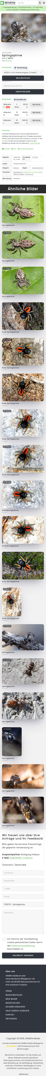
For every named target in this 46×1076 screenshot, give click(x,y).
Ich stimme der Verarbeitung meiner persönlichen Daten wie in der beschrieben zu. (24, 944)
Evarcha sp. (29, 174)
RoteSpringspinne (10, 510)
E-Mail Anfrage (34, 143)
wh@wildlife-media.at (21, 857)
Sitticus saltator (18, 174)
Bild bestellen (23, 78)
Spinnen (16, 168)
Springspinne (12, 55)
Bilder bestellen (14, 995)
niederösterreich (37, 168)
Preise (9, 991)
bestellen (36, 104)
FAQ (13, 149)
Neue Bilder (11, 999)
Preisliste (5, 141)
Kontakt (6, 149)
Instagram (11, 1018)
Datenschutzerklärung (23, 945)
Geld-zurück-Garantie (17, 1010)
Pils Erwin (8, 61)
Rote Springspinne (10, 332)
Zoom (40, 16)
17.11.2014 (35, 157)
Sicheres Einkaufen (25, 149)
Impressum (23, 1074)
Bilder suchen (13, 1003)
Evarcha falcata (36, 172)
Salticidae (7, 52)
